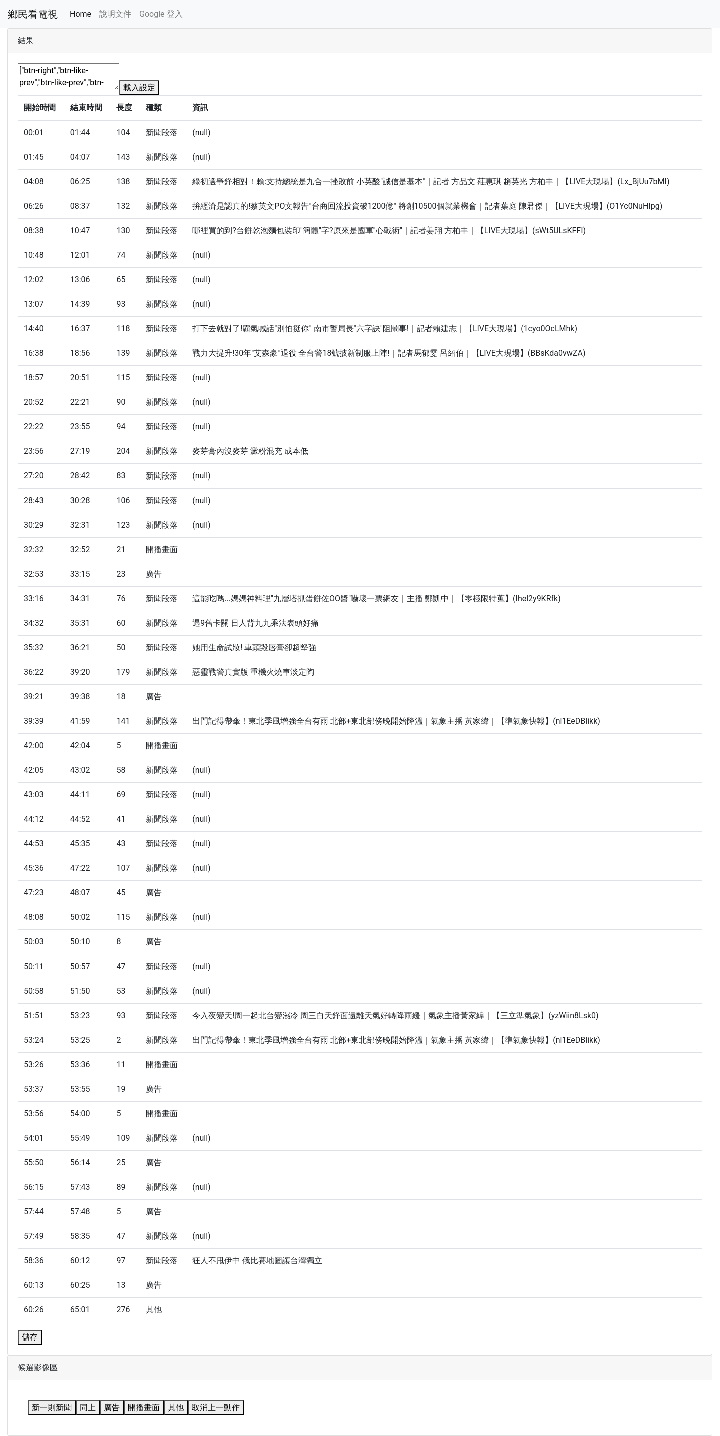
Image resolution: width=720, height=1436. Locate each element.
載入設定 (140, 87)
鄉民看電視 (33, 14)
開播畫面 (144, 1407)
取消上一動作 (216, 1407)
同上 (88, 1407)
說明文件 (116, 14)
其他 (176, 1407)
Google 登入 (161, 14)
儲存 (30, 1337)
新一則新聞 (52, 1407)
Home (81, 14)
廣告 (112, 1407)
